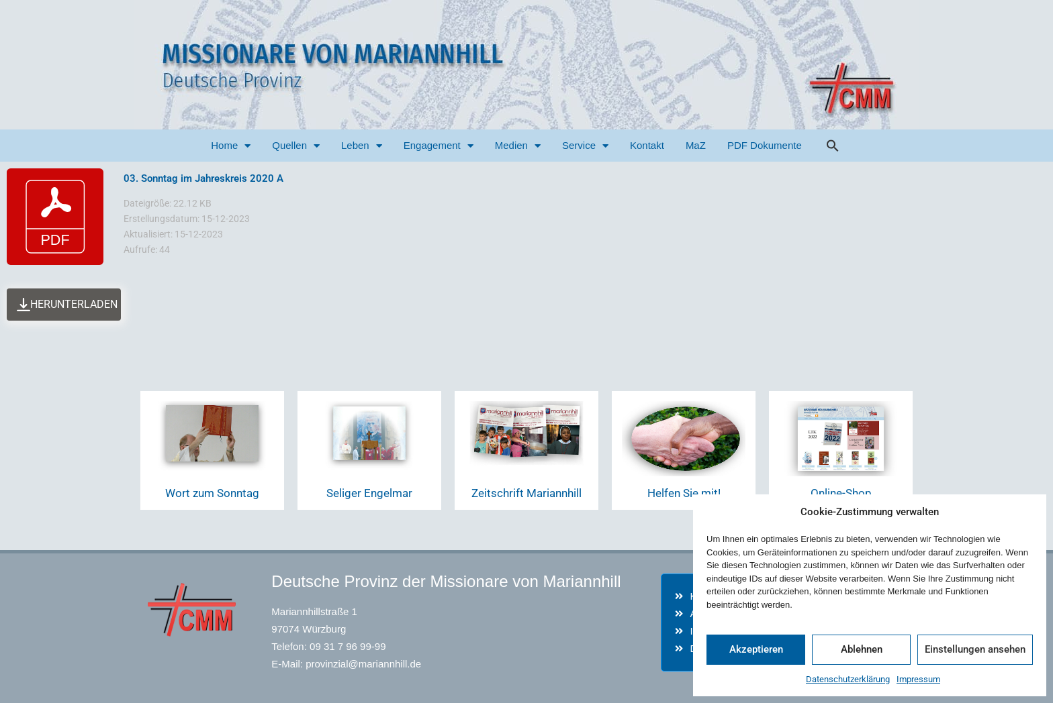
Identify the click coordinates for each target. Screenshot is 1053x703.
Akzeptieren (756, 649)
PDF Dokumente (764, 145)
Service (585, 146)
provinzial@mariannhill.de (363, 663)
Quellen (296, 146)
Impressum (918, 679)
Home (230, 146)
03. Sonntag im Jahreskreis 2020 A (203, 178)
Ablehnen (861, 649)
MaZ (696, 145)
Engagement (438, 146)
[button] (833, 145)
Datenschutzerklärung (848, 679)
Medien (518, 146)
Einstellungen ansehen (975, 649)
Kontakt (647, 145)
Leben (361, 146)
